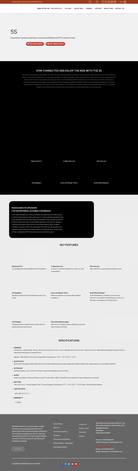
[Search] (90, 1)
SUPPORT (98, 8)
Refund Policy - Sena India (63, 443)
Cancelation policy (60, 447)
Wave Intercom (43, 8)
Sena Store (108, 8)
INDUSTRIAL (79, 8)
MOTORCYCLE (57, 8)
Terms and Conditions (61, 439)
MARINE (89, 8)
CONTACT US (119, 8)
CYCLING (69, 8)
